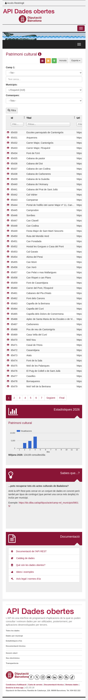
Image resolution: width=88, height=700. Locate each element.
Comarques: (13, 95)
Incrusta (63, 60)
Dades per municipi (14, 636)
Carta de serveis (35, 685)
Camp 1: (10, 67)
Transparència (12, 663)
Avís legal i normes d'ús (26, 578)
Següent (51, 397)
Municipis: (11, 84)
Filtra (12, 110)
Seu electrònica (12, 658)
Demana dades (71, 685)
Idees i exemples (22, 572)
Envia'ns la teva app (14, 688)
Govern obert (11, 653)
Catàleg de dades (23, 558)
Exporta (75, 60)
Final (61, 397)
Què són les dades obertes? (28, 565)
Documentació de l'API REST (29, 551)
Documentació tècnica (15, 646)
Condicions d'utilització (16, 685)
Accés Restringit (14, 3)
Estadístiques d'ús (14, 641)
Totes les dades (13, 631)
